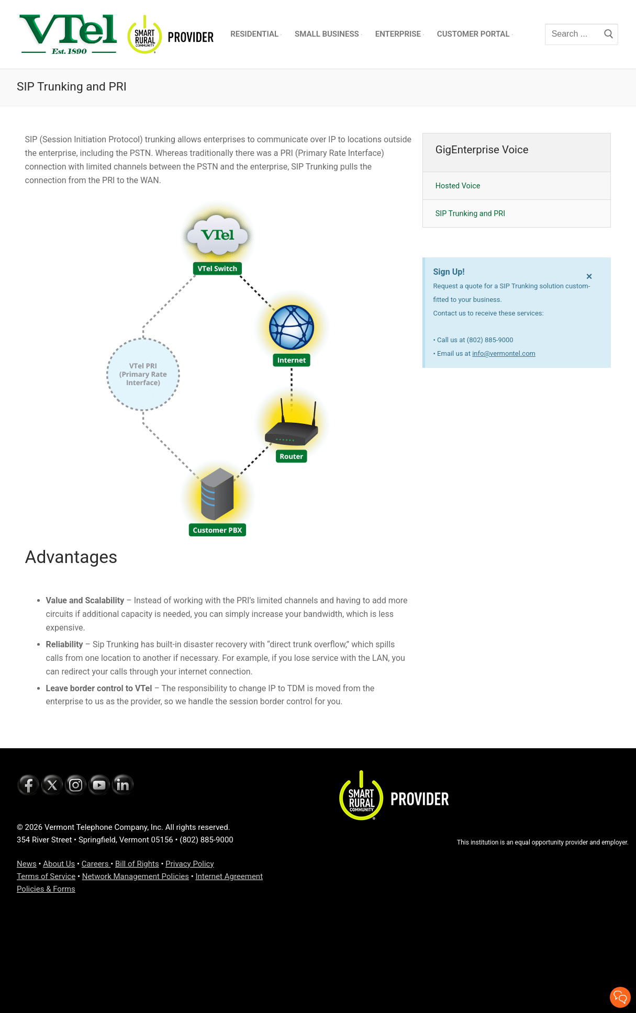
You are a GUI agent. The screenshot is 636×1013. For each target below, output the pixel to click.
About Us (59, 864)
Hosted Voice (458, 186)
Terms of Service (46, 876)
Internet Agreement (229, 876)
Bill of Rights (137, 864)
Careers (96, 864)
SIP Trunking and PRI (470, 213)
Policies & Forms (46, 889)
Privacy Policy (189, 864)
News (27, 864)
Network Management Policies (135, 876)
